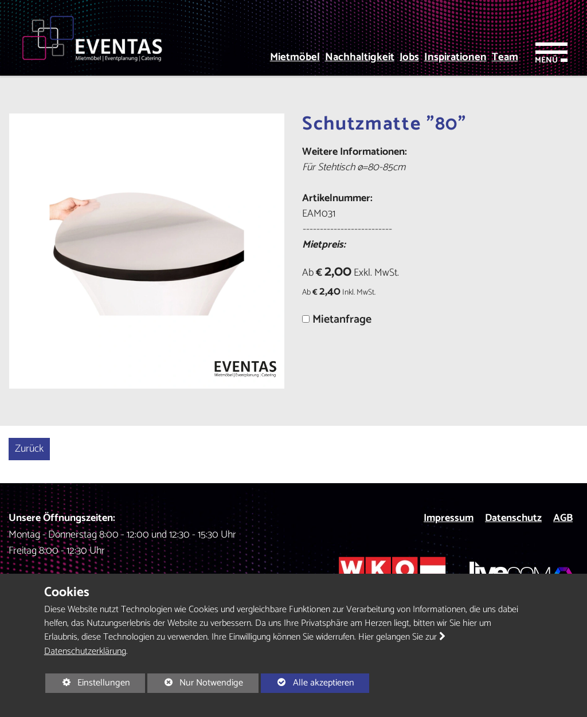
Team (505, 57)
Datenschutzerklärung (85, 651)
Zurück (29, 448)
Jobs (409, 57)
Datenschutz (513, 518)
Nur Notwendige (195, 683)
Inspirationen (455, 57)
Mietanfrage (341, 319)
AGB (563, 518)
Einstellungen (87, 683)
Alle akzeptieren (307, 683)
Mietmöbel (295, 57)
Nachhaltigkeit (359, 57)
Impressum (448, 518)
